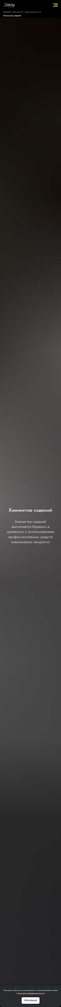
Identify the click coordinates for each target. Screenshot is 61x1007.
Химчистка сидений (12, 15)
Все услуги (17, 12)
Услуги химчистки (32, 12)
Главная (6, 12)
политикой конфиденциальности (31, 993)
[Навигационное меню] (55, 5)
